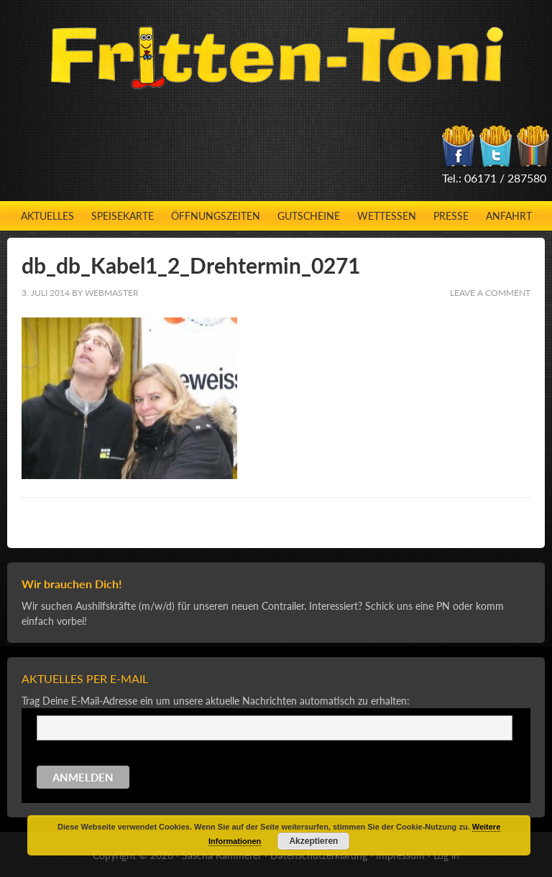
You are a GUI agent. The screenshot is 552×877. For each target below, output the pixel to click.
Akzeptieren (313, 841)
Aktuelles (47, 216)
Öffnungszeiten (215, 216)
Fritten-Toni (276, 57)
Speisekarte (122, 216)
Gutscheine (308, 216)
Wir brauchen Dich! (72, 583)
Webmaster (112, 292)
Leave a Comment (490, 292)
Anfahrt (509, 216)
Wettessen (386, 216)
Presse (451, 216)
